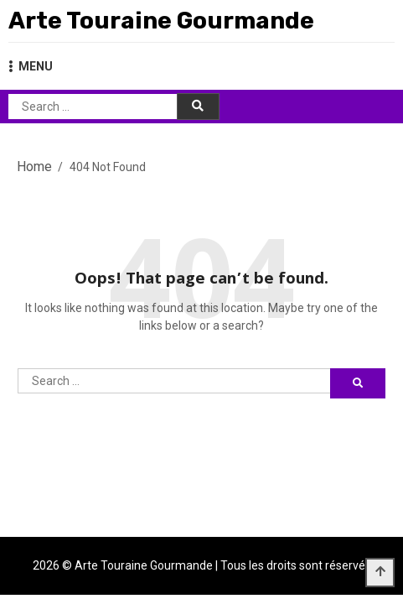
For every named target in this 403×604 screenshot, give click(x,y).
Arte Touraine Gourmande (161, 20)
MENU (30, 66)
